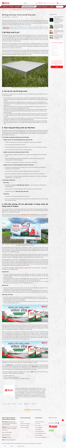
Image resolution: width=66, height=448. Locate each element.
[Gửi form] (63, 420)
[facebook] (58, 423)
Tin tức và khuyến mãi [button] (43, 6)
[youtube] (56, 423)
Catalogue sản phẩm (50, 3)
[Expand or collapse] (46, 28)
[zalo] (64, 439)
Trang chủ (5, 6)
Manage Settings (20, 446)
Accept (5, 446)
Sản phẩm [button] (18, 6)
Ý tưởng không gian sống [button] (29, 6)
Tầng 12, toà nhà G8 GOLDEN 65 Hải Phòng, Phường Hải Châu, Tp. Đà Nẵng (9, 423)
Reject (12, 446)
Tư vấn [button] (60, 6)
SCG (16, 385)
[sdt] (64, 436)
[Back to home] (5, 3)
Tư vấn (9, 9)
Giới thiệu (11, 6)
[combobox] (26, 3)
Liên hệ (51, 6)
